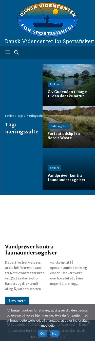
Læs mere (17, 301)
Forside (9, 116)
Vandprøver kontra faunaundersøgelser (31, 249)
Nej (54, 333)
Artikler (54, 84)
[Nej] (88, 322)
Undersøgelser (59, 126)
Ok (42, 333)
